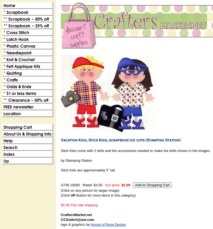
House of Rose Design (108, 225)
